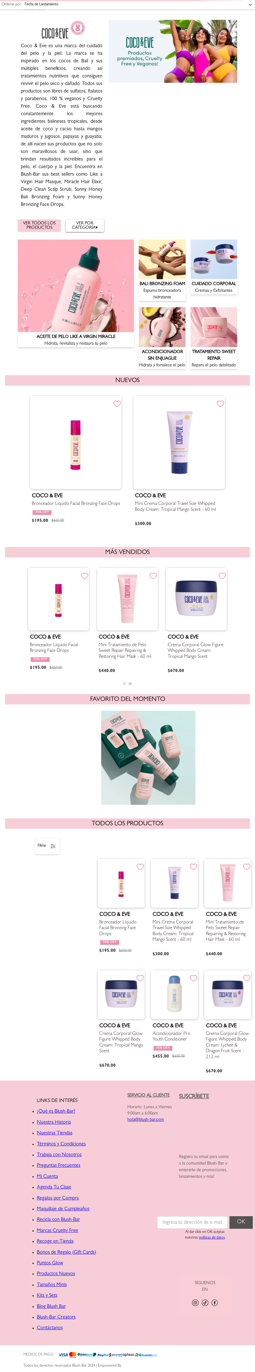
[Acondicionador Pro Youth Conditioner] (174, 1023)
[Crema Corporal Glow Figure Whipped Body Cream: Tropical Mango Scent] (197, 622)
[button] (124, 683)
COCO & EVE (34, 9)
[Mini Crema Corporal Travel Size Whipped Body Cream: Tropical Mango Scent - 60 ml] (179, 462)
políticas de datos (212, 1238)
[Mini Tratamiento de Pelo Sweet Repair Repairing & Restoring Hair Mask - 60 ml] (127, 622)
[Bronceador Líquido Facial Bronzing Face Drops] (76, 462)
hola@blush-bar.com (145, 1120)
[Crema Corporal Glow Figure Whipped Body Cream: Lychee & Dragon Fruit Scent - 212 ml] (228, 1023)
